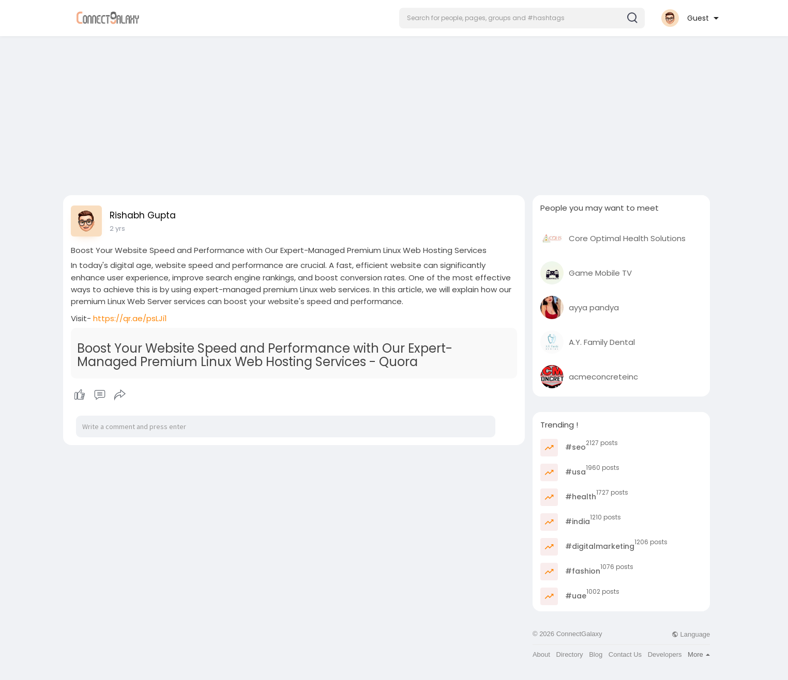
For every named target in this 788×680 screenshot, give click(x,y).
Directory (569, 654)
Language (691, 634)
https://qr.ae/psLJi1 (130, 318)
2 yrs (117, 228)
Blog (595, 654)
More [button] (699, 654)
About (541, 654)
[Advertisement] (394, 112)
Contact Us (625, 654)
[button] (522, 18)
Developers (665, 654)
